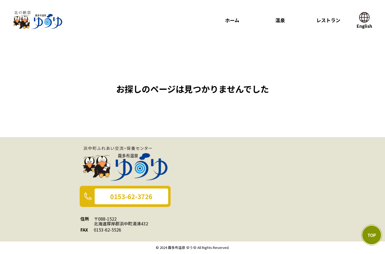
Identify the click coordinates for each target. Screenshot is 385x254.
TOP (371, 235)
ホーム (232, 20)
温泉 (280, 20)
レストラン (328, 20)
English (364, 23)
